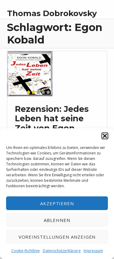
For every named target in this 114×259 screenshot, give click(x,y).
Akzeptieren (57, 203)
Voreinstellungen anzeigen (57, 237)
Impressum (93, 250)
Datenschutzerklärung (62, 250)
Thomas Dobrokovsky (52, 13)
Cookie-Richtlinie (25, 250)
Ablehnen (57, 220)
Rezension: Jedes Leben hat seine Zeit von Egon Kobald (52, 123)
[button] (105, 136)
